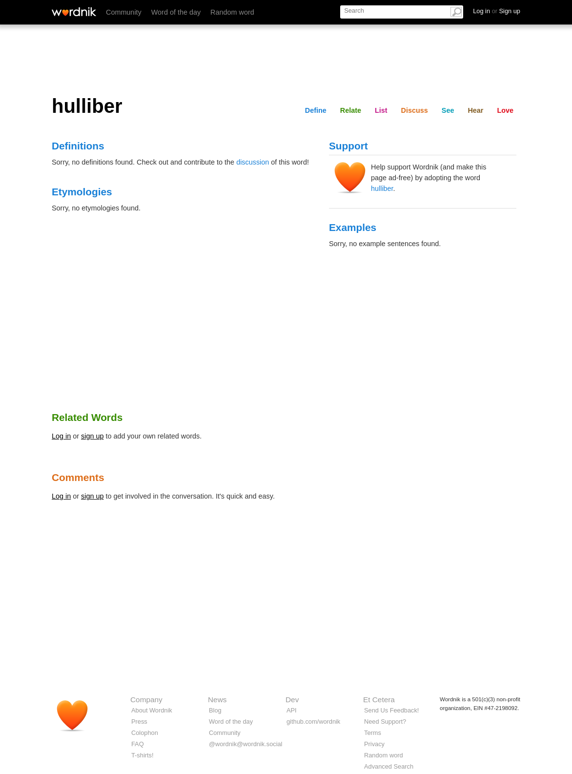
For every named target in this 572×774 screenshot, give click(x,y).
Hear (475, 110)
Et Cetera (379, 699)
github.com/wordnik (313, 721)
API (291, 710)
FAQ (137, 744)
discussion (252, 162)
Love (505, 110)
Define (316, 110)
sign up (92, 436)
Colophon (144, 732)
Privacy (374, 744)
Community (124, 12)
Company (146, 699)
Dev (292, 699)
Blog (215, 710)
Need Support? (385, 721)
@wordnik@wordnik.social (245, 744)
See (448, 110)
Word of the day (176, 12)
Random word (232, 12)
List (381, 110)
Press (139, 721)
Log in (61, 436)
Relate (350, 110)
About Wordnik (151, 710)
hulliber (382, 188)
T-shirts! (142, 755)
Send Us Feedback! (391, 710)
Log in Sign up (496, 11)
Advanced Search (388, 766)
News (217, 699)
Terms (372, 732)
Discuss (414, 110)
